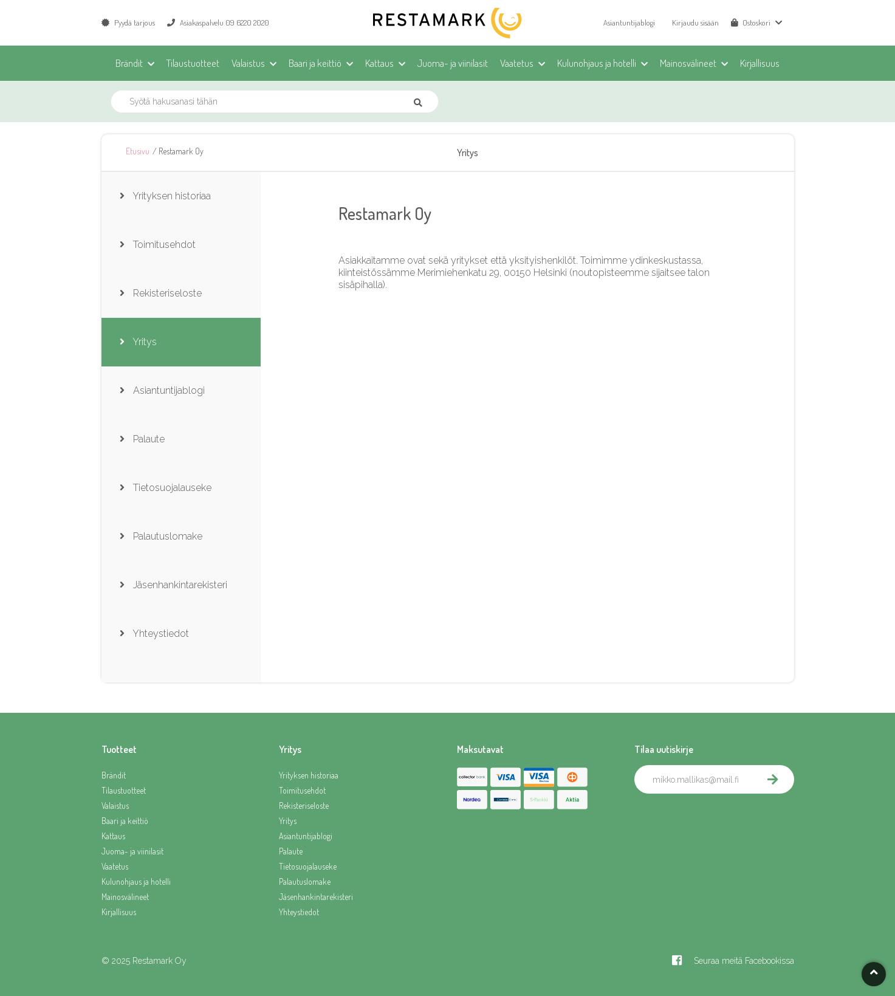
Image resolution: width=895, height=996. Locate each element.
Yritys (288, 821)
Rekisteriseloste (304, 805)
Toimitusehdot (302, 790)
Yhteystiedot (299, 912)
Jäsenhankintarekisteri (316, 896)
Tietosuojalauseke (308, 866)
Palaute (291, 851)
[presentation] (726, 820)
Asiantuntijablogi (629, 22)
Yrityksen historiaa (308, 775)
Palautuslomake (305, 881)
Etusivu (137, 151)
